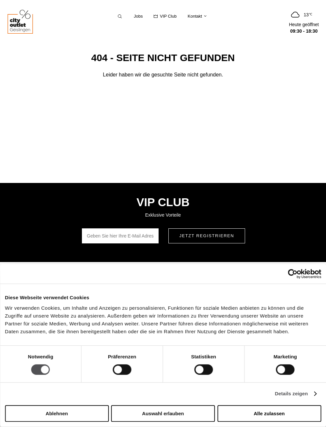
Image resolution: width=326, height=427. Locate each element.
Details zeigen (291, 394)
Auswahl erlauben (163, 413)
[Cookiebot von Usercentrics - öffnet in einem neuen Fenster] (292, 274)
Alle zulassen (269, 413)
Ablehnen (57, 413)
